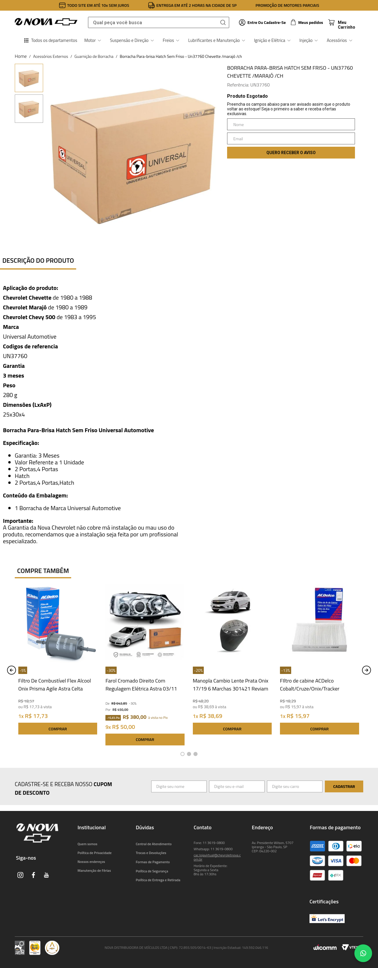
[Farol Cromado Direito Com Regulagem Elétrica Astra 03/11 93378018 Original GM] (144, 666)
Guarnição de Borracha (93, 56)
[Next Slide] (366, 670)
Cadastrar (344, 786)
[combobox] (158, 22)
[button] (182, 754)
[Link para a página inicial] (21, 56)
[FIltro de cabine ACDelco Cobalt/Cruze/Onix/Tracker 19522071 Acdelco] (319, 666)
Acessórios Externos (50, 56)
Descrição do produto (38, 260)
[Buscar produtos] (224, 22)
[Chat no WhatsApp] (363, 953)
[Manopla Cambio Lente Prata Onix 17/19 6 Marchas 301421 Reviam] (232, 666)
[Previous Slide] (11, 670)
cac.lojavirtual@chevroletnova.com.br (217, 857)
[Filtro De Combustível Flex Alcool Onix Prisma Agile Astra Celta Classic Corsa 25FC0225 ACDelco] (57, 666)
